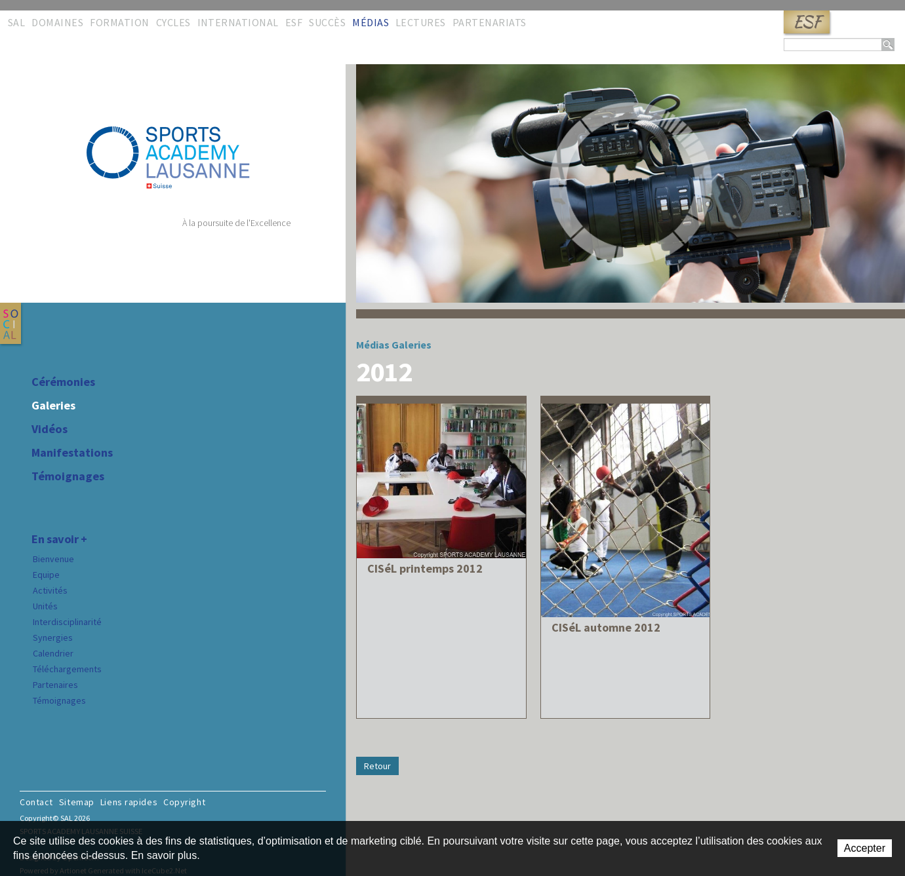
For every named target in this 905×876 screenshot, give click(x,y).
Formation (119, 22)
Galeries (53, 405)
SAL (16, 22)
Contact (36, 802)
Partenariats (489, 22)
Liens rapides (128, 802)
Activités (50, 590)
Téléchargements (67, 669)
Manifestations (72, 452)
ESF (806, 21)
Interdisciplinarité (67, 622)
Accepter (864, 848)
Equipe (46, 575)
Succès (327, 22)
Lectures (420, 22)
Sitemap (76, 802)
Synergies (53, 637)
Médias (370, 22)
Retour (377, 766)
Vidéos (49, 429)
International (238, 22)
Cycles (173, 22)
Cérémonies (63, 382)
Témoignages (67, 476)
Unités (45, 606)
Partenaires (55, 685)
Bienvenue (53, 559)
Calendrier (53, 653)
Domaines (57, 22)
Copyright (184, 802)
